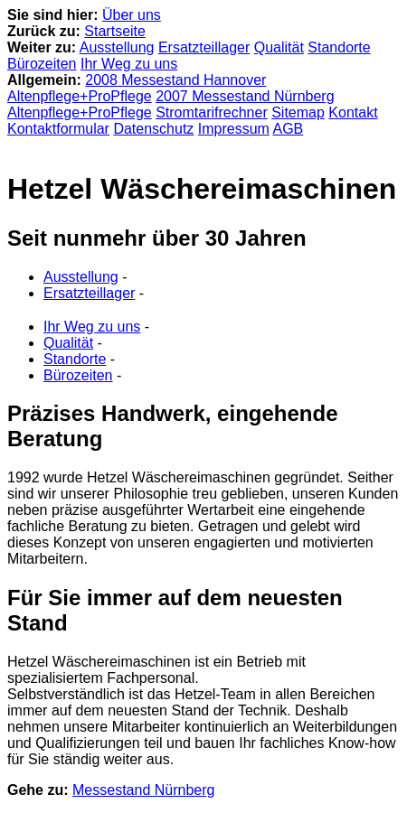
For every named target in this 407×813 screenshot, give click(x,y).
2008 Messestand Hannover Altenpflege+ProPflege (136, 88)
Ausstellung (117, 47)
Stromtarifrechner (212, 112)
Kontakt (352, 112)
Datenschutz (153, 128)
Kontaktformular (58, 128)
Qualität (279, 47)
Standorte (339, 47)
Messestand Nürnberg (143, 790)
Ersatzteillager (204, 47)
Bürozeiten (42, 63)
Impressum (234, 128)
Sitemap (298, 112)
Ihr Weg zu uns (128, 63)
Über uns (131, 15)
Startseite (115, 31)
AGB (287, 128)
